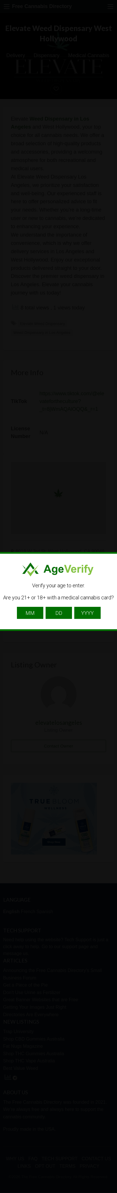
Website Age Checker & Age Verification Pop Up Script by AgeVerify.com (109, 1191)
